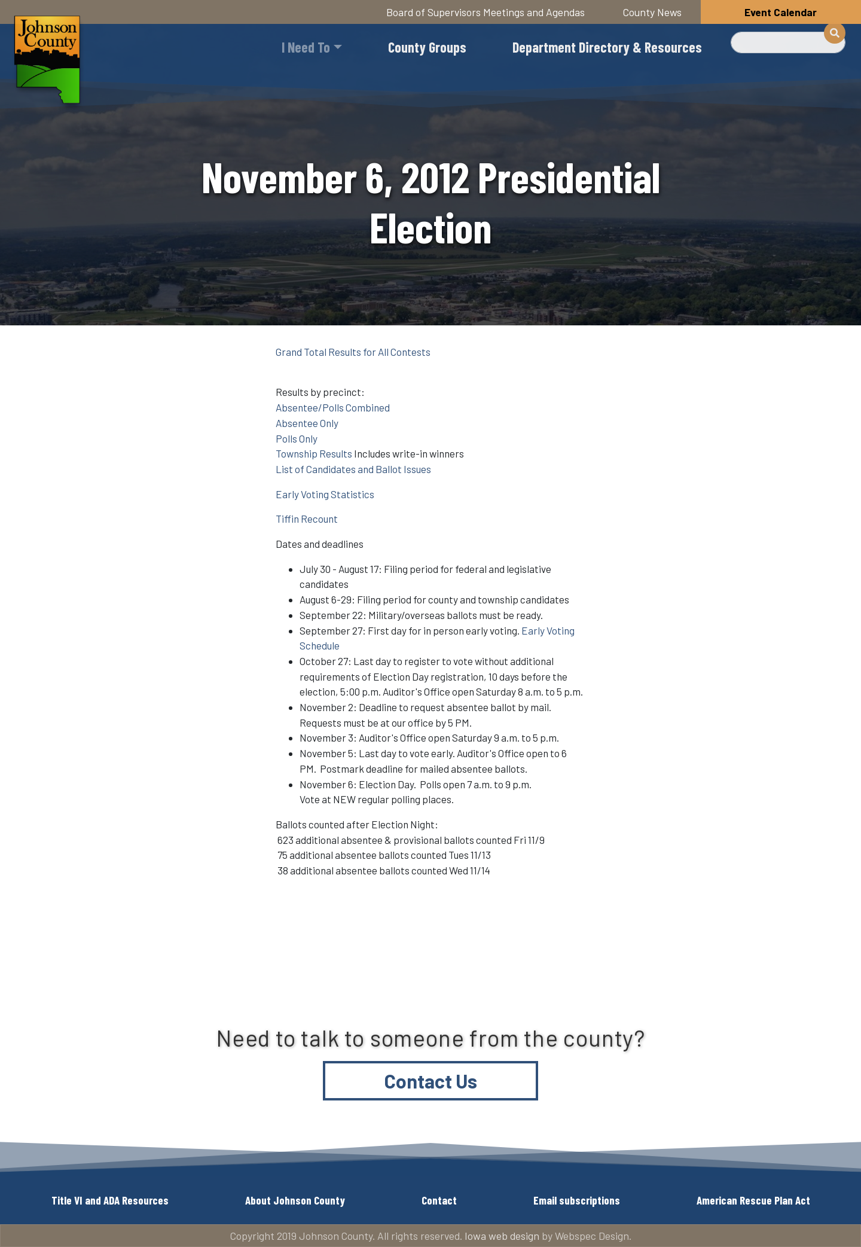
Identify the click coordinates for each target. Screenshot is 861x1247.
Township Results (314, 453)
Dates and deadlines (320, 544)
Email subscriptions (576, 1200)
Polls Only (296, 438)
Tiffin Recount (307, 519)
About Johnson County (295, 1200)
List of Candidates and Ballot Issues (353, 469)
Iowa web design (502, 1235)
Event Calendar (780, 12)
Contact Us (430, 1080)
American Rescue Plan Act (753, 1200)
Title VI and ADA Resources (110, 1200)
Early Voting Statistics (325, 494)
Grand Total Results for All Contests (353, 352)
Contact (439, 1200)
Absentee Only (307, 423)
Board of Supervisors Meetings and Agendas (485, 12)
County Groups (427, 47)
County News (652, 12)
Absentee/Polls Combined (333, 407)
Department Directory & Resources (607, 47)
